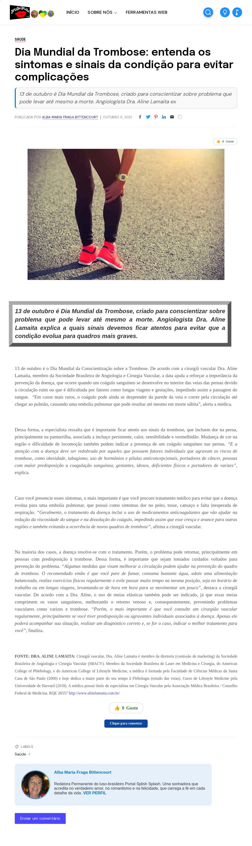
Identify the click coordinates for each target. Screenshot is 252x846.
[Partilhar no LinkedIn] (164, 117)
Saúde (20, 39)
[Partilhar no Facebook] (140, 117)
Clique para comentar (126, 723)
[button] (225, 12)
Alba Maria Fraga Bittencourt (82, 772)
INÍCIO (72, 12)
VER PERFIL (94, 793)
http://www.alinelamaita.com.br (94, 693)
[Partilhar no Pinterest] (156, 117)
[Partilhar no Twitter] (148, 117)
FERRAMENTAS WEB (146, 12)
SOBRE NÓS (100, 12)
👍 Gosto (225, 141)
